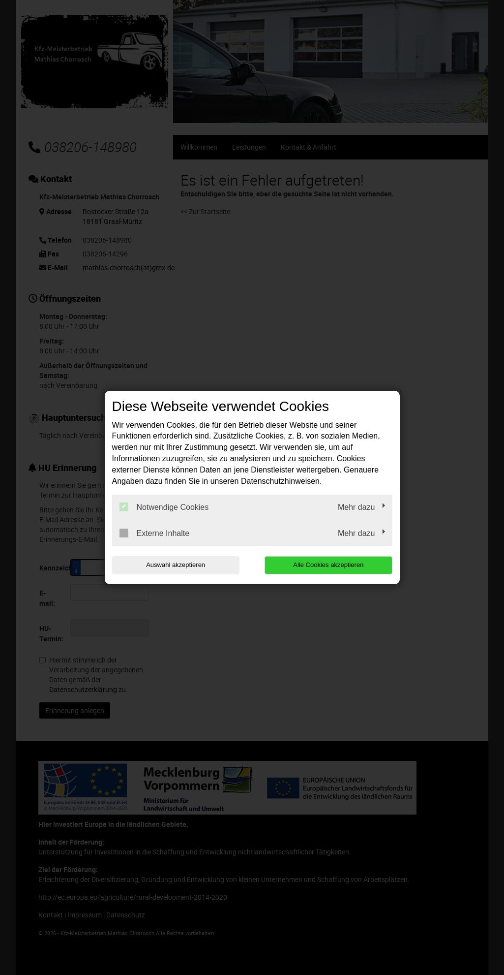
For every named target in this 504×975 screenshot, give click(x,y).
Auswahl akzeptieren (175, 564)
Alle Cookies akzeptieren (329, 564)
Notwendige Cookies (164, 507)
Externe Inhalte (154, 533)
